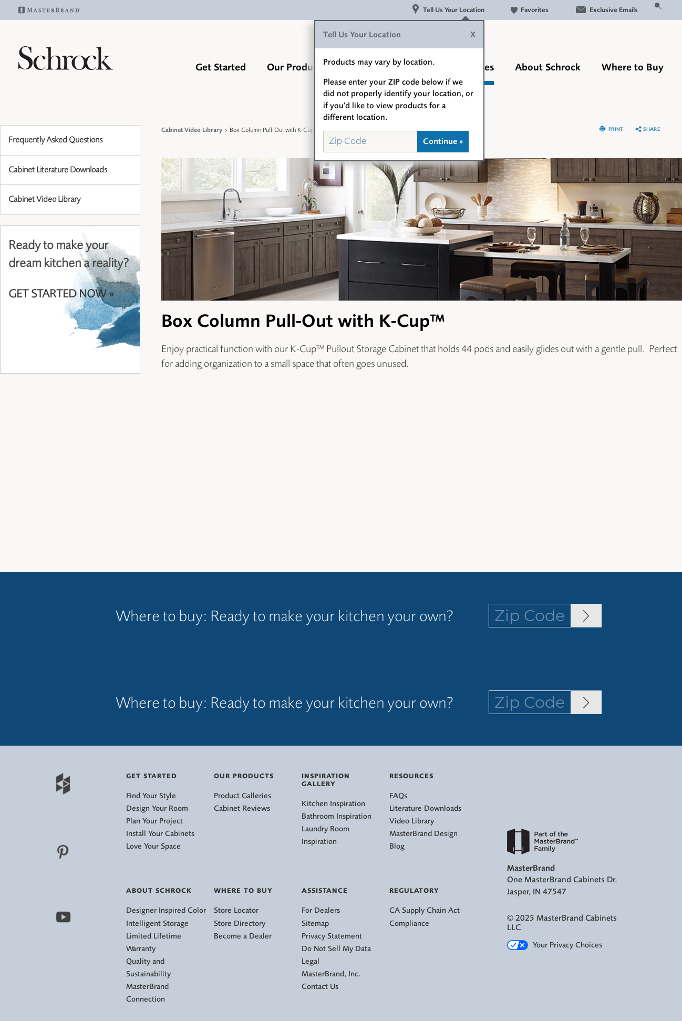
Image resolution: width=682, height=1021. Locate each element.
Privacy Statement (332, 936)
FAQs (398, 795)
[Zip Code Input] (586, 615)
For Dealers (321, 910)
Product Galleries (242, 795)
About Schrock (548, 67)
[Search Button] (659, 5)
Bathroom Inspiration (336, 816)
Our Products (296, 67)
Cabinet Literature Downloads (57, 169)
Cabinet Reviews (242, 808)
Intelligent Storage (157, 923)
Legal (310, 961)
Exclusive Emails (606, 10)
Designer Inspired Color (166, 910)
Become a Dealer (243, 936)
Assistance (325, 890)
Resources (411, 776)
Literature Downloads (425, 808)
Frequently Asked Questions (55, 140)
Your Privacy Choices (554, 945)
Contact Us (320, 986)
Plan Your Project (154, 821)
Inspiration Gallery (326, 780)
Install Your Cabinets (160, 833)
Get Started (220, 67)
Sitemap (315, 923)
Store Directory (239, 923)
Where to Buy (633, 67)
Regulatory (414, 890)
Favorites (530, 10)
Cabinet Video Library (44, 199)
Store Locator (236, 910)
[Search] (645, 9)
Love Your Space (153, 846)
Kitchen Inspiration (333, 803)
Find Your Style (151, 795)
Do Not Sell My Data (336, 948)
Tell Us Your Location (448, 10)
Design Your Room (157, 808)
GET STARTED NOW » (60, 293)
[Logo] (65, 67)
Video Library (411, 821)
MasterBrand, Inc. (331, 974)
